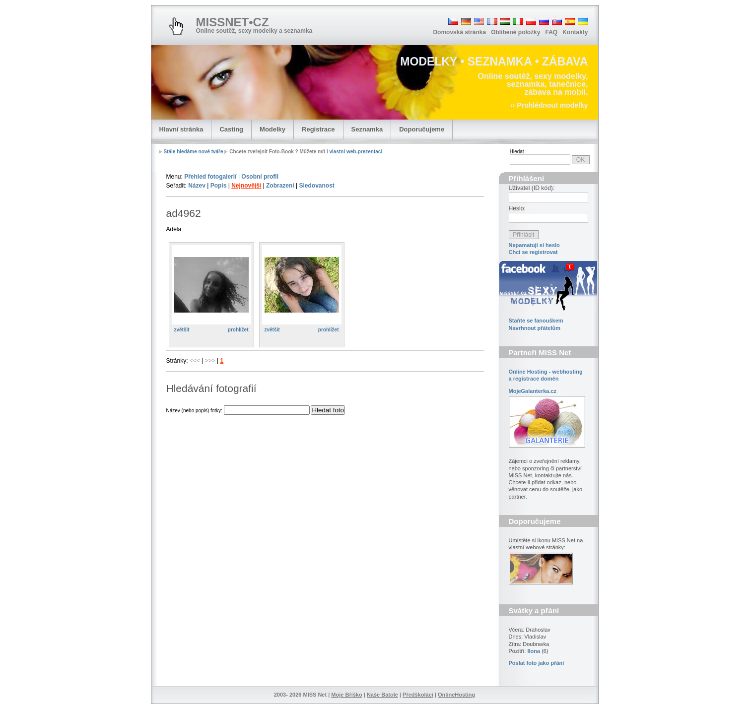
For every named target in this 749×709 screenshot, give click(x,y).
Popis (218, 185)
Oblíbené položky (515, 32)
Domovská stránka (459, 32)
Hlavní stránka (181, 129)
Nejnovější (246, 185)
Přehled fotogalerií (210, 176)
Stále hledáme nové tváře (193, 151)
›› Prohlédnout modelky (549, 105)
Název (196, 185)
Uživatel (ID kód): (532, 188)
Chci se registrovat (533, 252)
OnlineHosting (456, 695)
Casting (231, 129)
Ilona (533, 651)
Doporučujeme (421, 129)
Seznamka (367, 129)
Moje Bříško (346, 695)
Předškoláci (418, 695)
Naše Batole (382, 695)
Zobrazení (280, 185)
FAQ (551, 32)
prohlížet (238, 329)
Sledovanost (316, 185)
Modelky (272, 129)
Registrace (318, 129)
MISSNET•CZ (232, 22)
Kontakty (575, 32)
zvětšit (182, 329)
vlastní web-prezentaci (355, 151)
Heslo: (517, 208)
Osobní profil (259, 176)
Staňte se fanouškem (536, 320)
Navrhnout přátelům (535, 328)
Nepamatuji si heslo (534, 245)
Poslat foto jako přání (536, 663)
